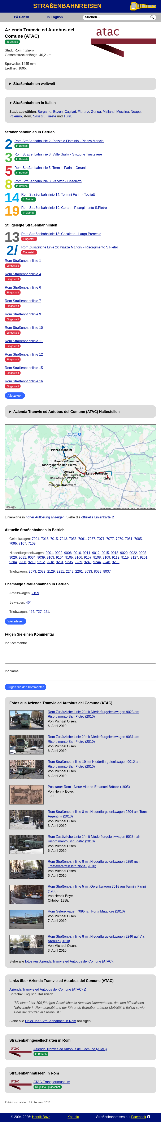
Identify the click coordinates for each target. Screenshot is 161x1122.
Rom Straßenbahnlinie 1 (23, 260)
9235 (69, 562)
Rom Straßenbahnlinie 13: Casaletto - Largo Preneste (61, 234)
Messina (122, 111)
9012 (96, 553)
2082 (41, 571)
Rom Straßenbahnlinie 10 (24, 327)
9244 (97, 562)
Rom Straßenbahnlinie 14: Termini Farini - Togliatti (58, 194)
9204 (13, 562)
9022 (133, 553)
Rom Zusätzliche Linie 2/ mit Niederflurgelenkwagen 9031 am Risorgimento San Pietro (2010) (93, 739)
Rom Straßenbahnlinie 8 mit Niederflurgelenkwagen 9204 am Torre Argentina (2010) (97, 814)
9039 (41, 557)
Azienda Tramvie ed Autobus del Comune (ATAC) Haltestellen (66, 412)
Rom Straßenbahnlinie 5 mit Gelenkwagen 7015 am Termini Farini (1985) (97, 889)
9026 (13, 557)
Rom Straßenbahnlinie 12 (24, 354)
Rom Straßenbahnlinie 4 (23, 274)
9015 (105, 553)
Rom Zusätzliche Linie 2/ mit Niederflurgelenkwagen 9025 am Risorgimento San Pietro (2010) (93, 714)
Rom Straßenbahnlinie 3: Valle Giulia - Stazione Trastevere (58, 154)
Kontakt (73, 1117)
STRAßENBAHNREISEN (67, 6)
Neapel (136, 111)
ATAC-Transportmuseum (52, 1082)
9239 (78, 562)
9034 (32, 557)
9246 (106, 562)
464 (29, 602)
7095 (13, 543)
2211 (60, 571)
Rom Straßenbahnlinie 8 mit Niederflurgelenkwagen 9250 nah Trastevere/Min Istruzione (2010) (94, 864)
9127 (134, 557)
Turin (67, 116)
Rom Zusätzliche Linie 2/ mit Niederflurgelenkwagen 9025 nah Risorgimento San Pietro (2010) (94, 839)
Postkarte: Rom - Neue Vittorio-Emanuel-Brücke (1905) (89, 787)
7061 (82, 539)
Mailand (108, 111)
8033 (88, 571)
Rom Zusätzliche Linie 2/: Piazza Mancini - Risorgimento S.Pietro (69, 247)
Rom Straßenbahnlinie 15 (24, 368)
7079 (119, 539)
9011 (86, 553)
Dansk (21, 17)
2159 (35, 593)
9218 (50, 562)
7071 (101, 539)
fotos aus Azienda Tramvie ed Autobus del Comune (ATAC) (69, 961)
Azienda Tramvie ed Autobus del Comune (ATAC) (46, 989)
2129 (51, 571)
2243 (70, 571)
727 (39, 611)
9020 (124, 553)
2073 (32, 571)
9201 (143, 557)
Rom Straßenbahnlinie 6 (23, 287)
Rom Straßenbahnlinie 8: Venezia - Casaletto (48, 181)
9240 (88, 562)
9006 (68, 553)
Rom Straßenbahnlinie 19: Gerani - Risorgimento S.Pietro (64, 207)
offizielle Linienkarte (96, 517)
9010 (77, 553)
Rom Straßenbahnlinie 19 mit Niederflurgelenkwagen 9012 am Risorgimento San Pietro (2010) (94, 764)
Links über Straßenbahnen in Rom (50, 1021)
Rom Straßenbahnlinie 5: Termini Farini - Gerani (50, 168)
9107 (88, 557)
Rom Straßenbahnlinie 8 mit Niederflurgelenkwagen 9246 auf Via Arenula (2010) (96, 939)
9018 (114, 553)
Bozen (58, 111)
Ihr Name (80, 674)
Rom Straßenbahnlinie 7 (23, 301)
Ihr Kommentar (80, 652)
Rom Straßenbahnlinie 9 (23, 314)
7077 (110, 539)
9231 (60, 562)
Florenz (83, 111)
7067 (91, 539)
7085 (138, 539)
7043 (63, 539)
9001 (49, 553)
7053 (73, 539)
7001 (35, 539)
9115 (125, 557)
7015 (54, 539)
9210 (32, 562)
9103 (50, 557)
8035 (97, 571)
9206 (22, 562)
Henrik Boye (41, 1117)
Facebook (138, 1117)
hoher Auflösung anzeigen (45, 517)
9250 (115, 562)
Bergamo (44, 111)
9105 (69, 557)
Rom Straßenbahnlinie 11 (24, 341)
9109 (106, 557)
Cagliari (70, 111)
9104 (60, 557)
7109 (32, 543)
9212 (41, 562)
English (55, 17)
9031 (22, 557)
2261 (79, 571)
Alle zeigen (15, 395)
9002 (58, 553)
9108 (97, 557)
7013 (45, 539)
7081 (128, 539)
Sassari (38, 116)
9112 (115, 557)
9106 (78, 557)
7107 (22, 543)
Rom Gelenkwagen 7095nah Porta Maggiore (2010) (86, 911)
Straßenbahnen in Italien (34, 103)
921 (46, 611)
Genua (96, 111)
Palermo (15, 116)
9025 (142, 553)
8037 (107, 571)
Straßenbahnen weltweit (34, 84)
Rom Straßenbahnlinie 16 (24, 381)
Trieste (51, 116)
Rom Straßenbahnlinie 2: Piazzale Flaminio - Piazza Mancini (59, 141)
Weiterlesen (15, 621)
